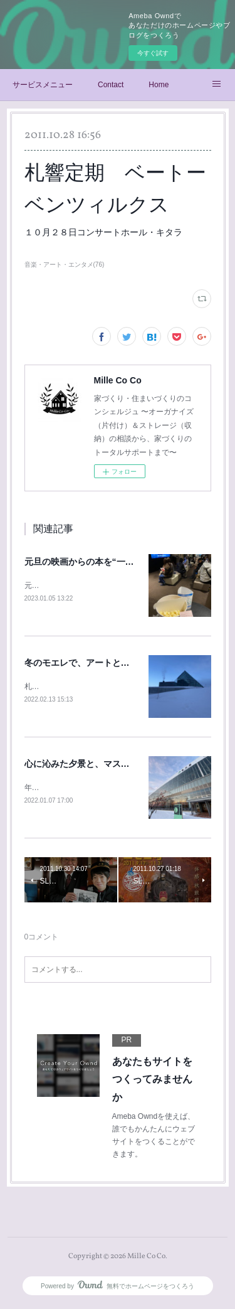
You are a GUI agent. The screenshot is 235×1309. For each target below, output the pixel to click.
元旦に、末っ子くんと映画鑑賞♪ (78, 585)
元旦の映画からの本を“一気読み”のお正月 (107, 562)
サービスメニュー (43, 84)
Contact (110, 84)
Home (159, 84)
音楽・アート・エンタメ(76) (64, 264)
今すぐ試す (153, 53)
